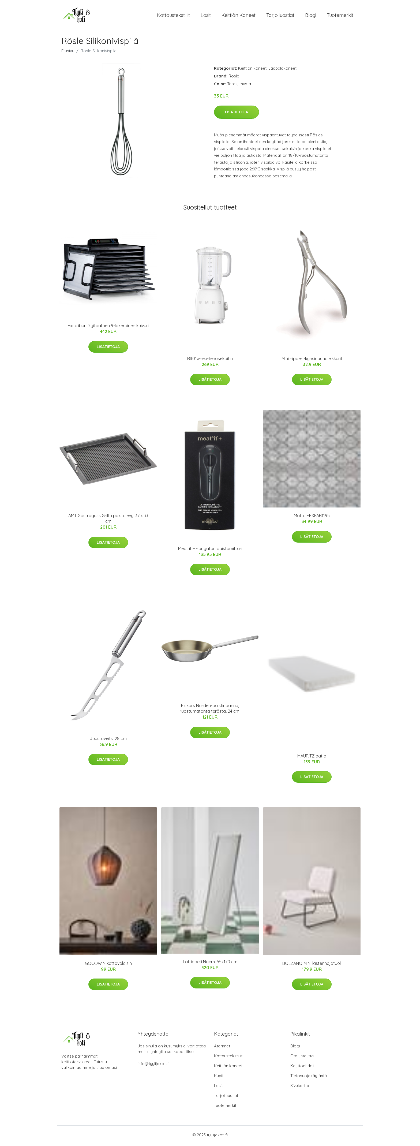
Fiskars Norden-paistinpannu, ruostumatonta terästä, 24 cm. (210, 710)
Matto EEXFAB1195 (312, 517)
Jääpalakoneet (282, 70)
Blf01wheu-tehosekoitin (210, 360)
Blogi (310, 16)
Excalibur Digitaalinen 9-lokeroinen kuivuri (108, 327)
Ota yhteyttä (302, 1057)
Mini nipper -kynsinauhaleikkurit (312, 360)
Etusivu (67, 52)
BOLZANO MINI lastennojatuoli (312, 965)
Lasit (206, 16)
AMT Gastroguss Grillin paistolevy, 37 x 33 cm (108, 520)
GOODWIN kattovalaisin (108, 965)
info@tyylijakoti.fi (154, 1065)
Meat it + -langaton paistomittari (210, 550)
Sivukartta (299, 1087)
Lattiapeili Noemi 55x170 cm (210, 963)
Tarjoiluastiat (280, 16)
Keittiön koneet (239, 16)
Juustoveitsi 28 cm (108, 740)
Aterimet (222, 1047)
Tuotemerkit (340, 16)
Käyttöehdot (302, 1067)
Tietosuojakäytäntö (308, 1077)
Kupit (218, 1077)
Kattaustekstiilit (173, 16)
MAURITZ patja (311, 757)
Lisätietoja (236, 113)
